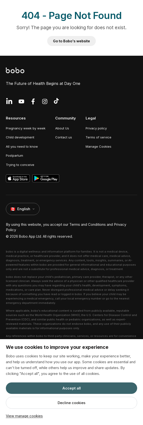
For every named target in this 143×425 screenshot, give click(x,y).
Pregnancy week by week (25, 128)
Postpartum (14, 155)
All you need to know (22, 146)
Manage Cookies (98, 146)
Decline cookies (71, 402)
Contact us (63, 137)
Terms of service (98, 137)
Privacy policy (96, 128)
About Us (62, 128)
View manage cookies (24, 416)
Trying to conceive (20, 165)
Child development (20, 137)
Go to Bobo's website (71, 41)
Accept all (71, 388)
